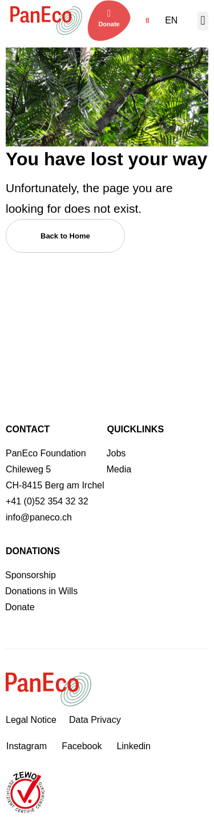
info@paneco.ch (39, 517)
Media (119, 469)
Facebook (82, 746)
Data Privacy (95, 720)
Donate (108, 24)
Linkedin (133, 746)
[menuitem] (174, 20)
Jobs (116, 453)
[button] (147, 21)
